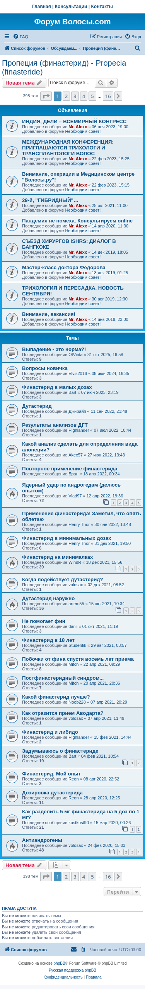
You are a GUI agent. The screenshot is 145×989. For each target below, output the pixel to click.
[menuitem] (20, 36)
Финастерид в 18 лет (48, 640)
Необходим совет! (83, 131)
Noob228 (77, 702)
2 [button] (66, 96)
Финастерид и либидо (50, 732)
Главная (41, 6)
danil (72, 626)
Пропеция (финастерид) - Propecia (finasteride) (64, 67)
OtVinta (75, 354)
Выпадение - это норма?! (54, 349)
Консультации (71, 6)
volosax (75, 584)
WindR (74, 562)
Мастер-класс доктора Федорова (64, 267)
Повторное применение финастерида (69, 469)
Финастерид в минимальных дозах (66, 538)
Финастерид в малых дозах (57, 387)
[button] (46, 96)
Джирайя (77, 411)
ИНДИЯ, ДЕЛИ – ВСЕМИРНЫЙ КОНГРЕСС (74, 121)
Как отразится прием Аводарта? (63, 713)
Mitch (73, 664)
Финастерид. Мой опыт (51, 774)
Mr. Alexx (77, 126)
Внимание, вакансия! (48, 314)
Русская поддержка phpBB (72, 970)
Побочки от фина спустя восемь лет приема (78, 659)
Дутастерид (37, 406)
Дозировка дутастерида (52, 793)
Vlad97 (75, 496)
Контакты (102, 6)
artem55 (76, 603)
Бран (73, 474)
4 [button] (83, 96)
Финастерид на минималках (57, 557)
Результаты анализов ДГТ (55, 425)
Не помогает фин (43, 621)
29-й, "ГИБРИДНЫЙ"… (50, 200)
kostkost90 (78, 822)
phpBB (59, 963)
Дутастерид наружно (48, 598)
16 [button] (108, 96)
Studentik (77, 645)
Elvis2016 (77, 373)
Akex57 (75, 455)
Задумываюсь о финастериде (60, 751)
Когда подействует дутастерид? (62, 579)
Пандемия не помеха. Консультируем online (77, 221)
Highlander (78, 430)
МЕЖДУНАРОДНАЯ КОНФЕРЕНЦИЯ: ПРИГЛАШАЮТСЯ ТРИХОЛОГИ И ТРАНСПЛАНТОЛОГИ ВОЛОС (68, 147)
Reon (73, 779)
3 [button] (74, 96)
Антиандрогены (42, 840)
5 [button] (92, 96)
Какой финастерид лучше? (56, 697)
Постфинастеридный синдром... (63, 678)
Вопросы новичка (45, 368)
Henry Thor (79, 524)
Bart (72, 392)
